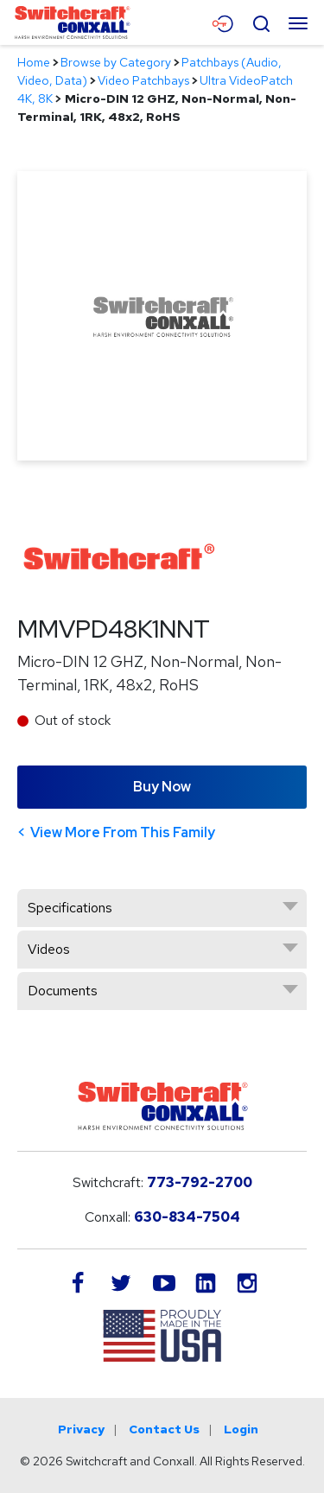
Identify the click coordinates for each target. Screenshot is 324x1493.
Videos (49, 949)
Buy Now (162, 787)
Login (241, 1429)
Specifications (70, 908)
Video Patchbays (143, 80)
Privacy (81, 1429)
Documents (63, 991)
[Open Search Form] (260, 21)
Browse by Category (115, 62)
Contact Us (164, 1429)
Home (33, 62)
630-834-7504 (187, 1217)
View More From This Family (122, 832)
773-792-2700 (199, 1182)
